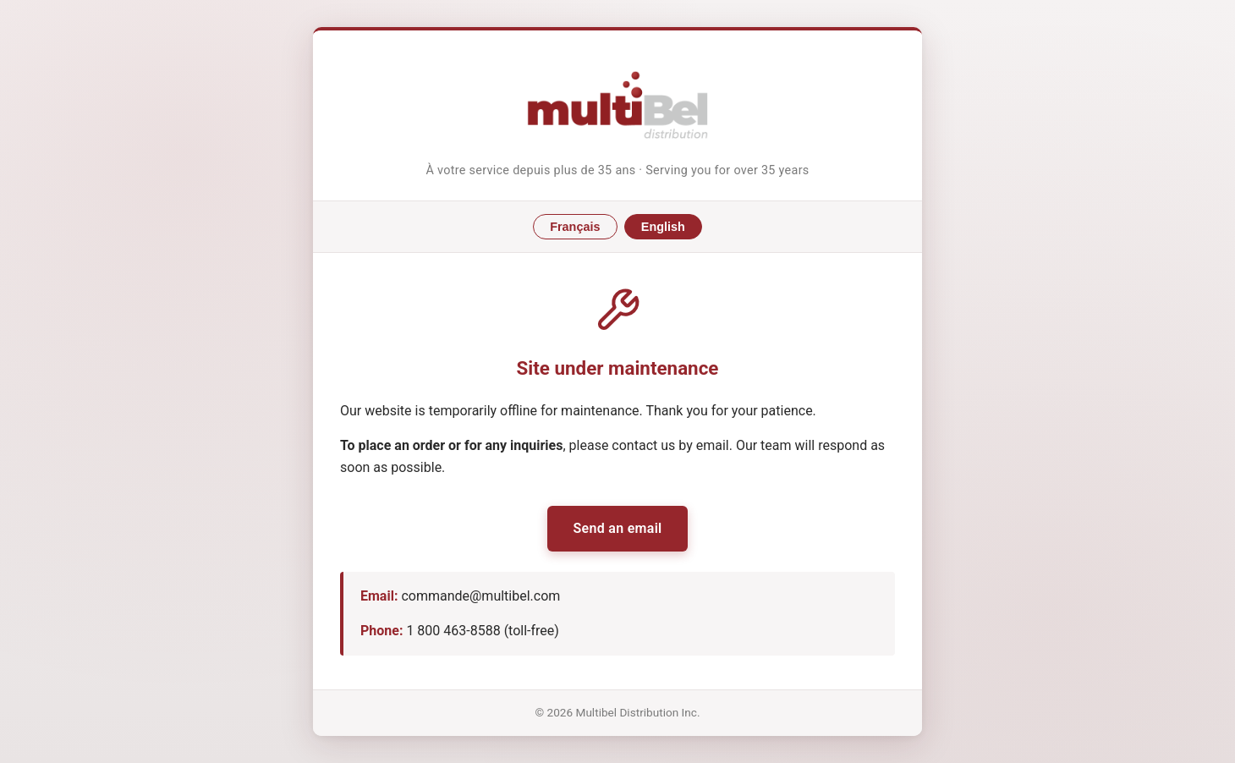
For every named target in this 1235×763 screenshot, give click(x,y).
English (663, 226)
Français (575, 226)
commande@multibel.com (480, 596)
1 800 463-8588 (453, 631)
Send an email (617, 528)
